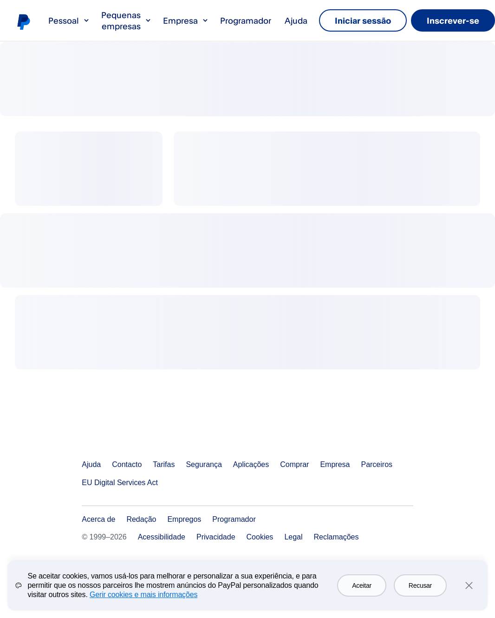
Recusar (420, 592)
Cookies (260, 537)
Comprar (294, 464)
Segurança (203, 464)
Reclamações (336, 537)
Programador (245, 20)
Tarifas (164, 464)
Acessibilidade (161, 537)
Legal (293, 537)
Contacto (127, 464)
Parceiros (376, 464)
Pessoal (69, 20)
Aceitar (361, 592)
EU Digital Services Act (120, 483)
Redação (141, 519)
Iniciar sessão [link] (363, 20)
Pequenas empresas (126, 20)
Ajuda (296, 20)
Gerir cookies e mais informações (143, 601)
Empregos (184, 519)
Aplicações (251, 464)
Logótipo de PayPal (23, 21)
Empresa (186, 20)
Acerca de (98, 519)
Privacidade (215, 537)
